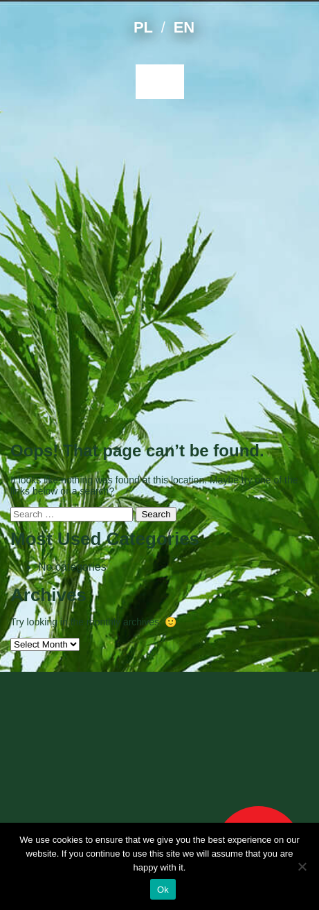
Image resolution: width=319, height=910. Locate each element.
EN (184, 27)
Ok (163, 889)
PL (143, 27)
